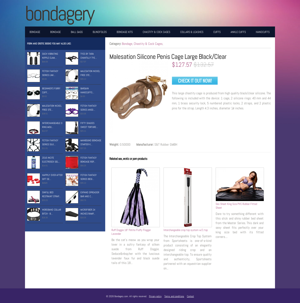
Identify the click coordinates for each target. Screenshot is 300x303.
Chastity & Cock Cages (156, 32)
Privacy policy (155, 296)
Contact (190, 296)
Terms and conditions (174, 296)
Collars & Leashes (191, 32)
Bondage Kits (125, 32)
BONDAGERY (59, 13)
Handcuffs (263, 32)
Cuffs (217, 32)
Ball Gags (77, 32)
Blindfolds (100, 32)
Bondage (35, 32)
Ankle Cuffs (238, 32)
